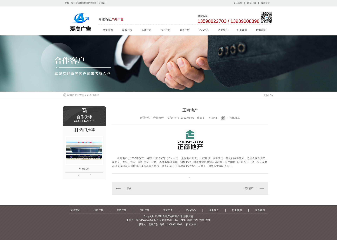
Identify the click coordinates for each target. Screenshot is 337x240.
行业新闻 (242, 30)
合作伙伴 (94, 95)
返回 (268, 95)
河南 (201, 219)
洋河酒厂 (249, 188)
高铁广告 (146, 30)
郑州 (208, 219)
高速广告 (185, 30)
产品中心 (204, 30)
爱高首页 (108, 30)
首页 (81, 95)
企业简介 (223, 30)
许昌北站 (84, 168)
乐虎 (129, 188)
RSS (176, 219)
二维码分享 (233, 117)
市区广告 (165, 30)
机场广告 (127, 30)
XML (183, 219)
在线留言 (265, 3)
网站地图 (237, 3)
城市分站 (192, 219)
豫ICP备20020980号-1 (148, 219)
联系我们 (251, 3)
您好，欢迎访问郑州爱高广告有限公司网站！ (86, 3)
